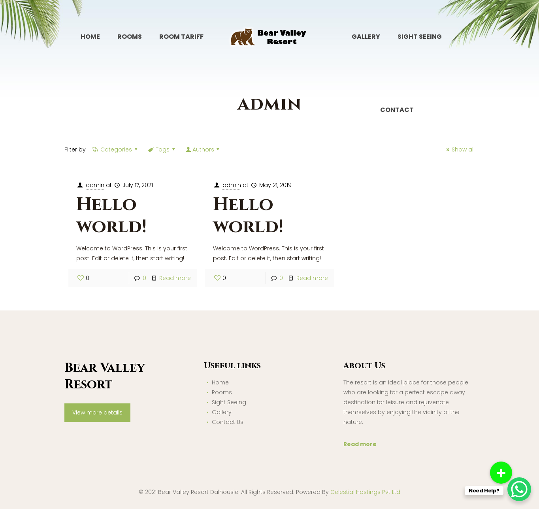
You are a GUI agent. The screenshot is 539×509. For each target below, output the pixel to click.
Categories (116, 149)
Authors (203, 149)
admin (95, 185)
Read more (175, 278)
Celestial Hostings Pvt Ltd (365, 492)
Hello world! (111, 215)
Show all (459, 149)
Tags (162, 149)
